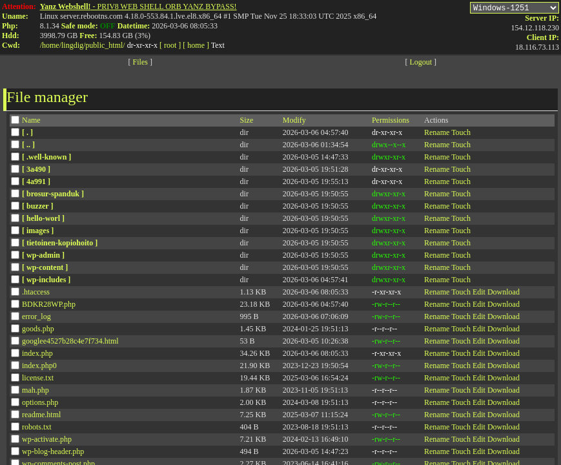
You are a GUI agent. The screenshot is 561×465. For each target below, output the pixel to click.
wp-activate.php (47, 441)
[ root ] (170, 45)
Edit (479, 293)
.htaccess (36, 293)
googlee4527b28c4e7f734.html (70, 342)
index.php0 (39, 367)
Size (247, 122)
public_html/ (105, 45)
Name (31, 122)
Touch (461, 134)
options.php (40, 404)
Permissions (390, 122)
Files (140, 63)
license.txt (38, 379)
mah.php (35, 392)
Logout (420, 63)
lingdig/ (73, 45)
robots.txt (37, 428)
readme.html (41, 416)
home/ (51, 45)
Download (503, 293)
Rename (436, 134)
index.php (37, 355)
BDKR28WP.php (49, 306)
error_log (36, 318)
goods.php (38, 330)
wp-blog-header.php (53, 453)
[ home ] (196, 45)
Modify (294, 122)
